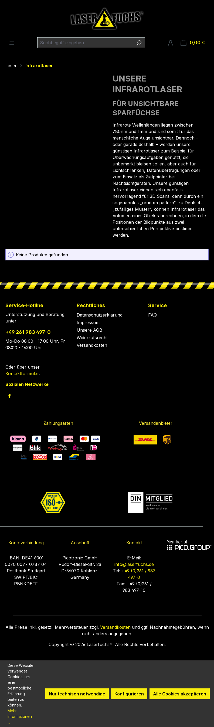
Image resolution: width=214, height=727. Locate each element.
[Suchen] (139, 42)
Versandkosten (92, 345)
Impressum (88, 322)
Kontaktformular (22, 373)
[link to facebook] (9, 396)
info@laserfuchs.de (134, 564)
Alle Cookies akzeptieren (179, 694)
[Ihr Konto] (170, 42)
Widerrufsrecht (92, 337)
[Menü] (11, 42)
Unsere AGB (89, 330)
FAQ (152, 315)
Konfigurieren (129, 694)
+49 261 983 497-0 (28, 332)
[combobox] (85, 42)
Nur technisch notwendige (77, 694)
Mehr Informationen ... (20, 716)
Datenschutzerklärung (100, 315)
